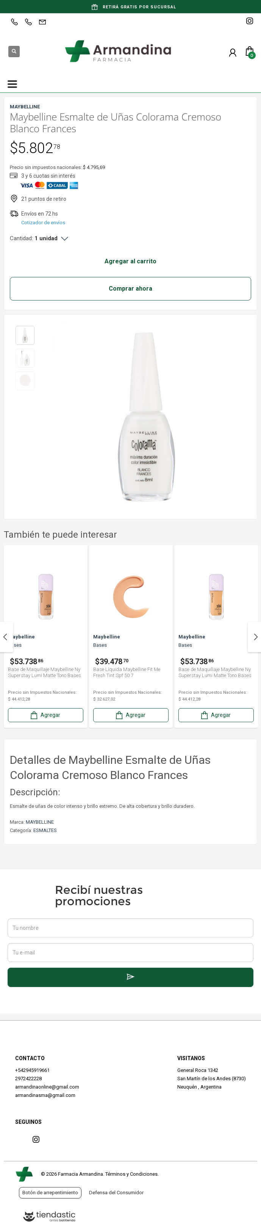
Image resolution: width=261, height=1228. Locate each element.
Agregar (45, 715)
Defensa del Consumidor (116, 1192)
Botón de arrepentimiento (50, 1192)
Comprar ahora (130, 288)
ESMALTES (45, 830)
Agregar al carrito (130, 261)
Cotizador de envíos (43, 222)
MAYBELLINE (40, 822)
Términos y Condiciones (131, 1174)
